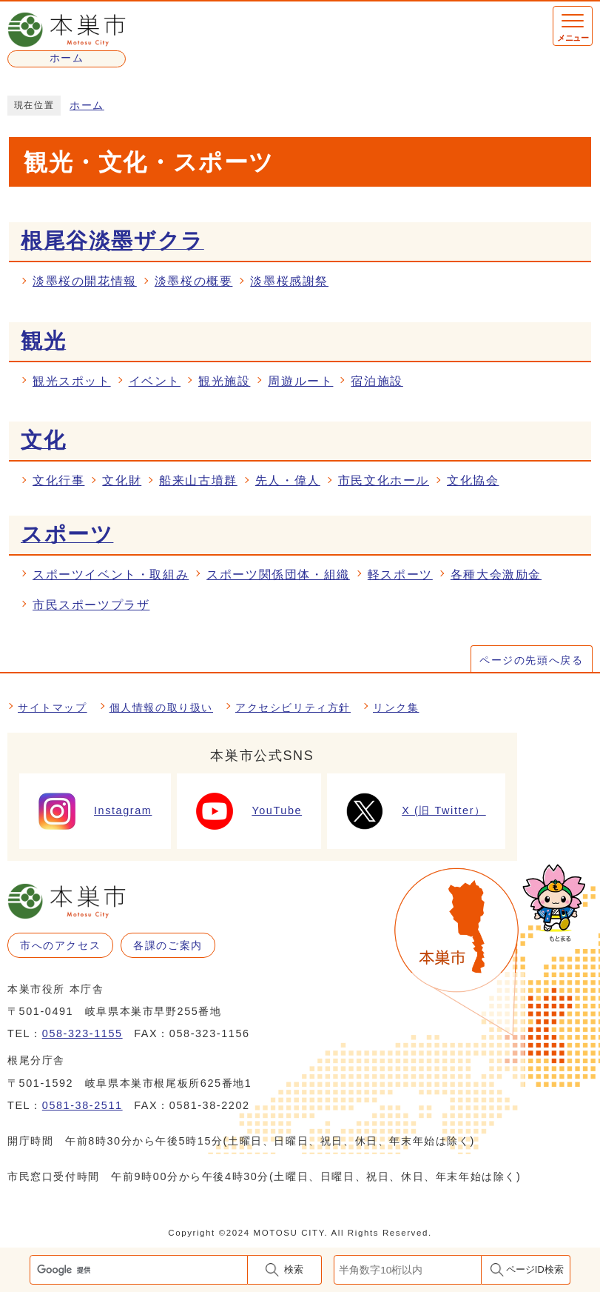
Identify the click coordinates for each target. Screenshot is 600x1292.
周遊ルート (300, 381)
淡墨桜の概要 (194, 281)
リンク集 (396, 707)
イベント (155, 381)
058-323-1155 (82, 1033)
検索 (293, 1269)
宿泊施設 (376, 381)
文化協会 (473, 480)
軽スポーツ (400, 574)
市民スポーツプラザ (91, 605)
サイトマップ (52, 707)
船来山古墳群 (198, 480)
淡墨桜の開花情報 (85, 281)
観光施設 (224, 381)
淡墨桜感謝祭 (289, 281)
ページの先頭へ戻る (531, 660)
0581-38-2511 (82, 1105)
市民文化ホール (383, 480)
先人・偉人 (287, 480)
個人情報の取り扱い (161, 707)
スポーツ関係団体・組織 (278, 574)
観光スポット (72, 381)
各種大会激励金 (496, 574)
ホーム (87, 105)
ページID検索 (535, 1269)
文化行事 (58, 480)
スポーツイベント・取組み (111, 574)
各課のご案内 (168, 945)
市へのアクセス (60, 945)
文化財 (121, 480)
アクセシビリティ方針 (293, 707)
